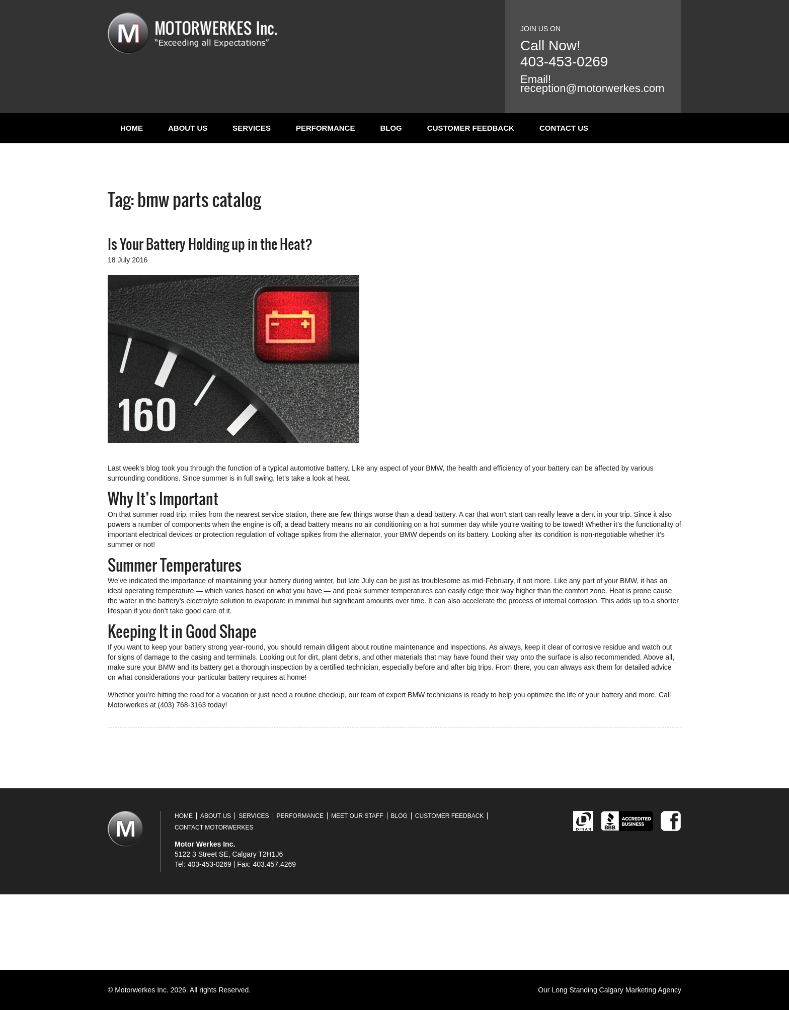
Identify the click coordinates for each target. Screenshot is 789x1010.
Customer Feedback (470, 128)
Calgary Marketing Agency (640, 990)
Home (131, 128)
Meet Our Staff (357, 815)
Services (251, 128)
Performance (325, 128)
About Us (187, 128)
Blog (391, 128)
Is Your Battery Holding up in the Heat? (210, 244)
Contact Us (563, 128)
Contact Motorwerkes (214, 827)
